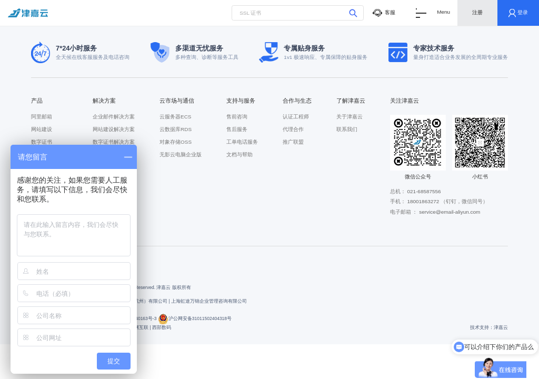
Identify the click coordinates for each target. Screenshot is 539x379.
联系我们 (346, 129)
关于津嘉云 (349, 116)
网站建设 (41, 129)
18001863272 (423, 201)
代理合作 (293, 129)
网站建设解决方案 (114, 129)
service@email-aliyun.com (449, 212)
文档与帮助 (239, 154)
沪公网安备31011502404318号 (195, 318)
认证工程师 (296, 116)
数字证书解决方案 (114, 142)
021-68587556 (424, 191)
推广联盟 (293, 142)
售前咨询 (236, 116)
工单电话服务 (242, 142)
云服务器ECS (175, 116)
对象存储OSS (175, 142)
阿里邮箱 (41, 116)
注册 (477, 12)
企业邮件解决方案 (114, 116)
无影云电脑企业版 (180, 154)
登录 (518, 13)
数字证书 (41, 142)
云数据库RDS (175, 129)
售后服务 (236, 129)
